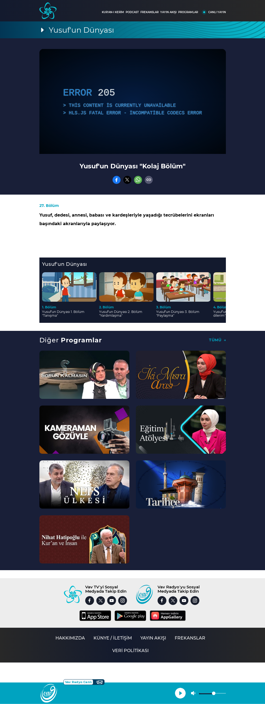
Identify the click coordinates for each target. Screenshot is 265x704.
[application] (132, 101)
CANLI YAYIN (217, 12)
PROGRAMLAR (188, 12)
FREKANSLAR (149, 12)
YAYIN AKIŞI (168, 12)
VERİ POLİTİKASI (130, 650)
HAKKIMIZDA (70, 638)
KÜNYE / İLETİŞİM (113, 638)
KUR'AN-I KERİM (113, 12)
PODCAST (132, 12)
